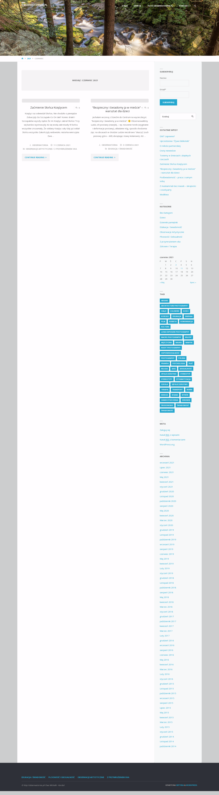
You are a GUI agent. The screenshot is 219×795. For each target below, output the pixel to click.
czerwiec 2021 (167, 472)
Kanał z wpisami (169, 435)
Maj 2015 (164, 712)
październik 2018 (168, 587)
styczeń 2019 (166, 573)
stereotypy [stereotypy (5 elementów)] (166, 379)
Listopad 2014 (167, 741)
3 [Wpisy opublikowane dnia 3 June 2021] (176, 265)
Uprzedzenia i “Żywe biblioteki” (174, 141)
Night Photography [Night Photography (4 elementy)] (170, 348)
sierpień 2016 (166, 650)
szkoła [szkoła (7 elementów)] (164, 384)
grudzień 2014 (167, 736)
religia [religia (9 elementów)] (164, 369)
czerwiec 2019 (167, 554)
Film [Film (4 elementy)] (163, 321)
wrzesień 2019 (167, 544)
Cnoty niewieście (168, 150)
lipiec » (193, 282)
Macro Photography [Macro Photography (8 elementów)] (171, 337)
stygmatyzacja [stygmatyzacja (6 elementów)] (183, 379)
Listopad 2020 (167, 496)
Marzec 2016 (166, 669)
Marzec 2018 (166, 607)
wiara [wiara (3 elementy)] (189, 390)
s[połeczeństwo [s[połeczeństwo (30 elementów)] (180, 384)
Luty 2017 (165, 635)
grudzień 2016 (167, 640)
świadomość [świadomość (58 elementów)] (167, 410)
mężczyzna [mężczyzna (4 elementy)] (166, 342)
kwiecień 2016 (167, 664)
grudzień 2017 (167, 616)
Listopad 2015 (167, 688)
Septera (180, 785)
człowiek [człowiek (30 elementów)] (174, 311)
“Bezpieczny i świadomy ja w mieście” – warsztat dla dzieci (117, 144)
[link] (195, 6)
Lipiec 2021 (165, 467)
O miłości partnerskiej (170, 146)
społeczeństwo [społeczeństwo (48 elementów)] (168, 374)
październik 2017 (168, 621)
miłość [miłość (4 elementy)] (188, 337)
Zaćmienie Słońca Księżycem (48, 142)
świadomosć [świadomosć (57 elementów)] (183, 405)
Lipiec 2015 (165, 708)
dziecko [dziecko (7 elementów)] (165, 316)
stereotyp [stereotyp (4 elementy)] (185, 374)
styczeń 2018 (166, 611)
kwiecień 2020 (167, 515)
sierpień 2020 (166, 506)
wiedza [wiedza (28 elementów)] (164, 395)
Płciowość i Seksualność (171, 236)
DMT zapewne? (167, 136)
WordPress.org (167, 444)
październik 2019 (168, 539)
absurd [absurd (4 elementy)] (164, 301)
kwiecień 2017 (167, 626)
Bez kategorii (166, 212)
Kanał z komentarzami (172, 439)
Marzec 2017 (166, 631)
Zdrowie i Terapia (168, 246)
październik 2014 (168, 746)
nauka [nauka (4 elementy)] (179, 342)
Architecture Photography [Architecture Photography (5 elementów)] (174, 306)
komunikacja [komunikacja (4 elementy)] (186, 321)
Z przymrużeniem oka (65, 183)
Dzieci (163, 217)
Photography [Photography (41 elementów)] (167, 358)
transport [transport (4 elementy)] (177, 390)
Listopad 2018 (167, 583)
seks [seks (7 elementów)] (174, 369)
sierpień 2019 (166, 549)
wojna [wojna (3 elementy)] (175, 395)
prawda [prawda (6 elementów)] (165, 363)
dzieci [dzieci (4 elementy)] (186, 311)
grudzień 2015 (167, 683)
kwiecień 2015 (167, 717)
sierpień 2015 (166, 703)
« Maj (162, 282)
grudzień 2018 (167, 578)
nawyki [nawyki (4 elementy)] (188, 342)
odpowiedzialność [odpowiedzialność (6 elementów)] (170, 353)
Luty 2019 (165, 568)
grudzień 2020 (167, 491)
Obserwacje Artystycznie (39, 183)
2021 (29, 58)
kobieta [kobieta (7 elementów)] (173, 321)
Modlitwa (164, 194)
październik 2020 (168, 501)
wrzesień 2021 (167, 462)
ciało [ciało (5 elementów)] (163, 311)
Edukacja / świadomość (120, 183)
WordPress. (191, 785)
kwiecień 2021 (167, 482)
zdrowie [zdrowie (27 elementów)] (186, 400)
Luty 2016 (165, 674)
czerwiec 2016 (167, 655)
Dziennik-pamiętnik (169, 222)
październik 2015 (168, 693)
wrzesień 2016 (167, 645)
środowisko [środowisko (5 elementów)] (167, 405)
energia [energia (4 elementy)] (188, 316)
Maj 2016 (164, 659)
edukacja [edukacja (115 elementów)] (177, 316)
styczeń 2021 (166, 486)
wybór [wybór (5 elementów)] (185, 395)
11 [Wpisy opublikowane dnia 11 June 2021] (182, 268)
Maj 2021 (164, 477)
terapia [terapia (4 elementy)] (164, 390)
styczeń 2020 (166, 525)
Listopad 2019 (167, 534)
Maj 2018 (164, 597)
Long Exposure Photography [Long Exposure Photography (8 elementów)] (175, 332)
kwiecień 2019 (167, 563)
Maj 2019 (164, 558)
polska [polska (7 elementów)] (181, 358)
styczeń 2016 (166, 679)
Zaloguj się (165, 430)
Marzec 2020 (166, 520)
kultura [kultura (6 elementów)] (165, 327)
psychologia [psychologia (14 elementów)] (178, 363)
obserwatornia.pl (35, 5)
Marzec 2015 (166, 722)
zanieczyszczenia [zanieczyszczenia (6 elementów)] (169, 400)
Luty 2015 (165, 727)
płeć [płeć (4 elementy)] (191, 363)
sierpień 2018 (166, 592)
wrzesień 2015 (167, 698)
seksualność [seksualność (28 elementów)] (186, 369)
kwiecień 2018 (167, 602)
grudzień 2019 (167, 530)
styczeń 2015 (166, 731)
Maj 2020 (164, 510)
